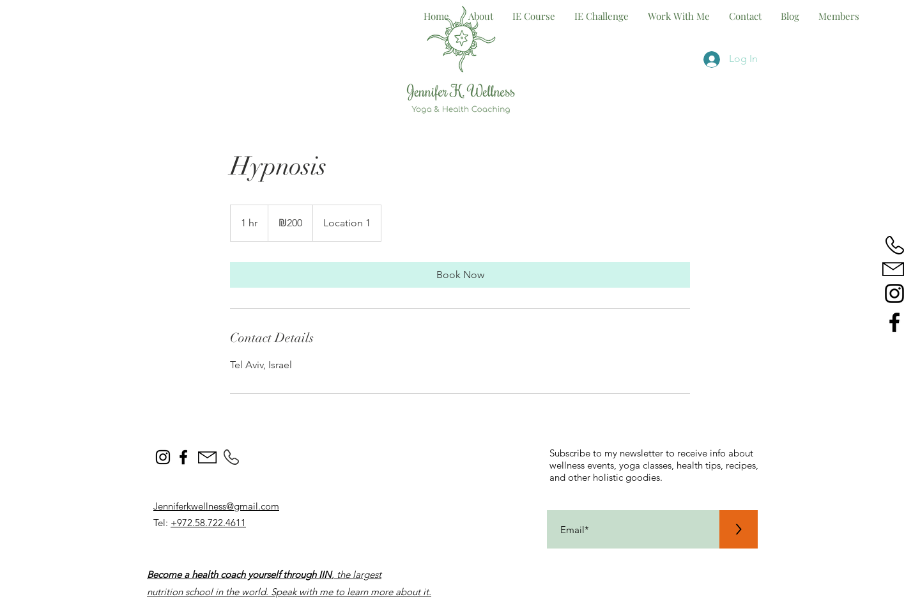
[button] (678, 16)
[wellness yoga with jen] (894, 322)
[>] (738, 529)
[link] (460, 275)
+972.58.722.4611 (208, 523)
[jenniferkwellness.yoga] (894, 293)
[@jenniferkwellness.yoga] (162, 457)
